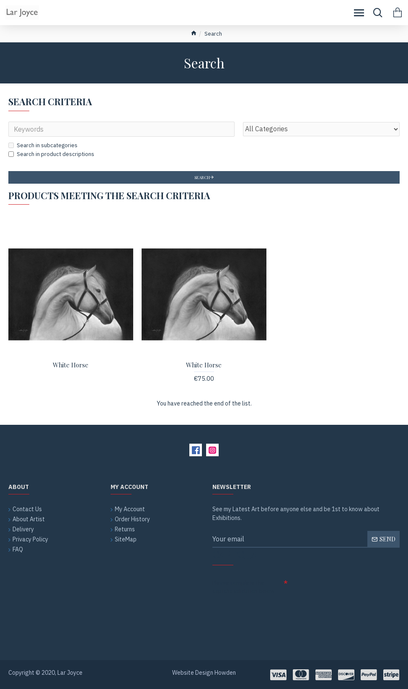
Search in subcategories (42, 145)
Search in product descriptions (51, 154)
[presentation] (271, 612)
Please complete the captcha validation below (243, 587)
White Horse (70, 365)
